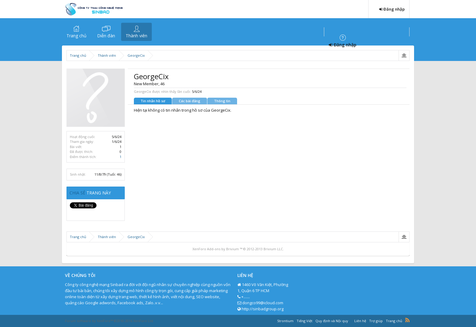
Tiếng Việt (304, 321)
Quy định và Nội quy (331, 321)
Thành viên (136, 36)
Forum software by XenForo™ (109, 321)
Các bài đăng (189, 101)
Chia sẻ (78, 193)
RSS (407, 320)
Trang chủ (76, 36)
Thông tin (222, 101)
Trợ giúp (376, 321)
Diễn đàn (106, 36)
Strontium (285, 321)
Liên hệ (360, 321)
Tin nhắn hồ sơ (153, 101)
